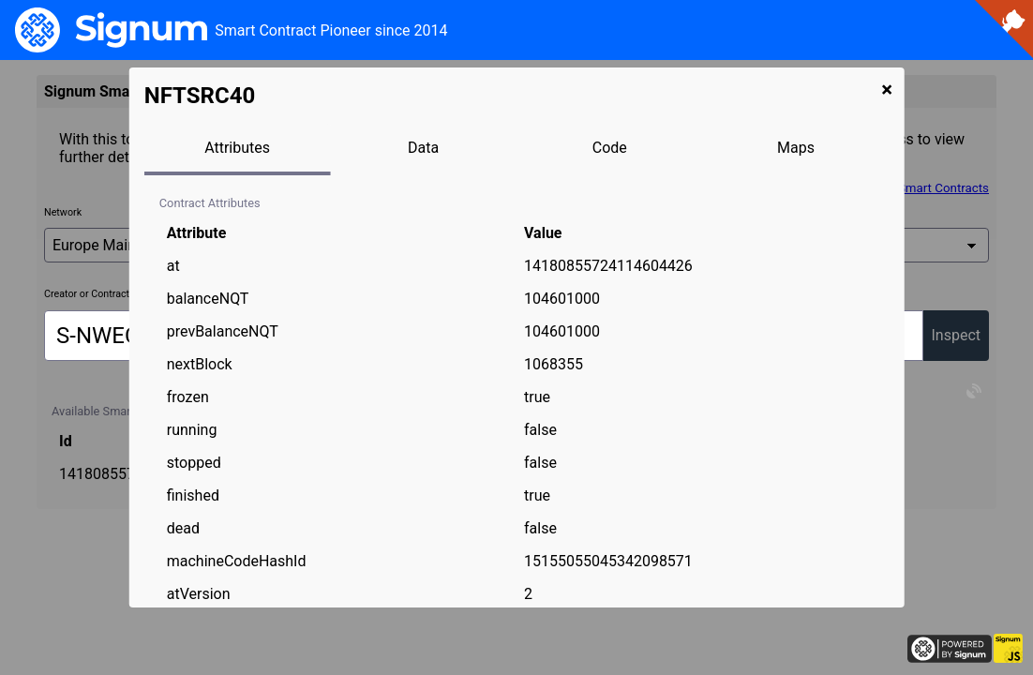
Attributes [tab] (237, 148)
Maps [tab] (796, 148)
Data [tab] (423, 148)
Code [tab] (609, 148)
